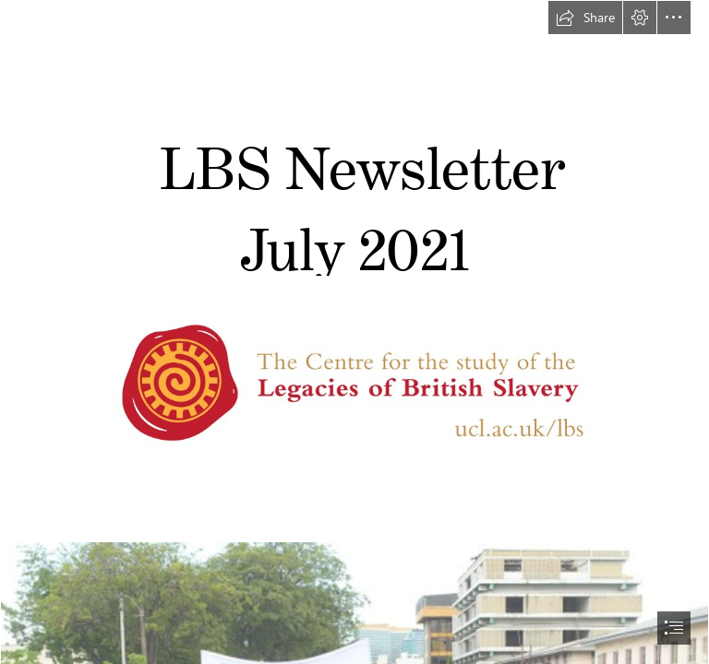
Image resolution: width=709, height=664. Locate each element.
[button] (585, 17)
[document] (354, 332)
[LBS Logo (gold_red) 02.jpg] (354, 386)
